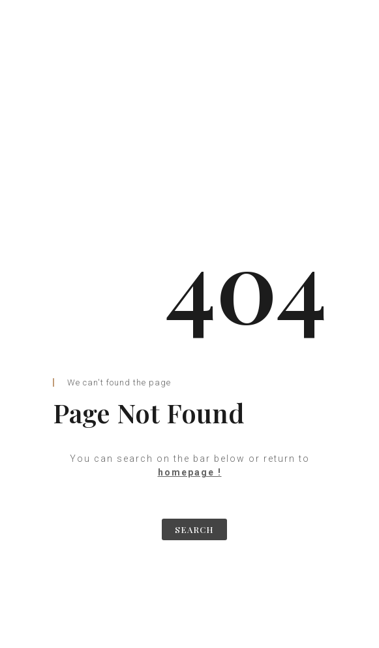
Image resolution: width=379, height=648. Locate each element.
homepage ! (190, 472)
